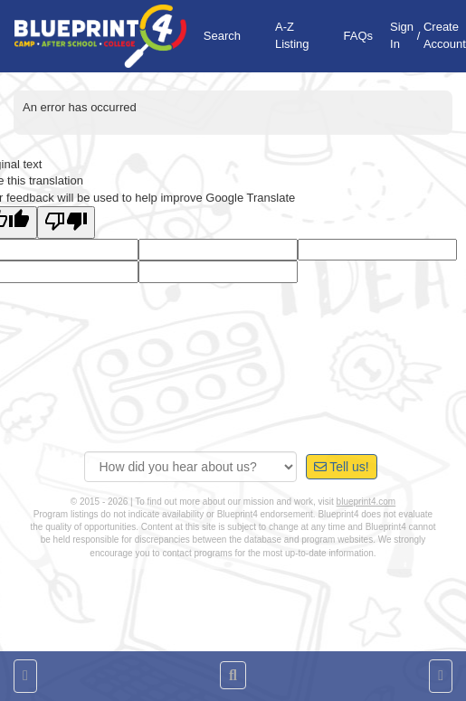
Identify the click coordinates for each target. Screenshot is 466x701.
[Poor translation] (66, 222)
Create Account (444, 35)
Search (222, 36)
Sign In (402, 35)
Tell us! (341, 466)
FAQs (359, 36)
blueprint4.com (366, 502)
